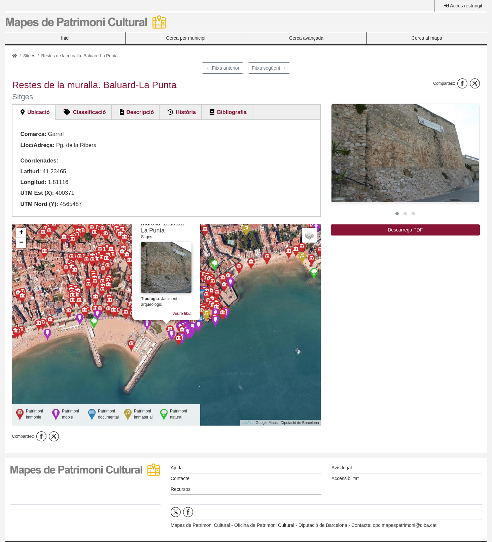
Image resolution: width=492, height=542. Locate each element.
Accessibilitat (345, 478)
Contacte (180, 478)
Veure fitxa (181, 313)
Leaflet (247, 423)
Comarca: (33, 134)
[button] (405, 153)
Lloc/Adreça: (37, 145)
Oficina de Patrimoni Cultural (264, 525)
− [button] (21, 243)
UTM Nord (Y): (39, 204)
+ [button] (21, 233)
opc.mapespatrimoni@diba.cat (404, 525)
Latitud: (30, 171)
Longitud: (33, 182)
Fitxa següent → (269, 68)
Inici (65, 38)
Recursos (180, 489)
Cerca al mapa (427, 38)
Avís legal (341, 467)
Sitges (29, 55)
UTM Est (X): (37, 193)
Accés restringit (466, 5)
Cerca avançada (306, 38)
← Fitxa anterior (223, 68)
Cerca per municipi (186, 38)
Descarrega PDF (405, 229)
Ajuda (177, 467)
